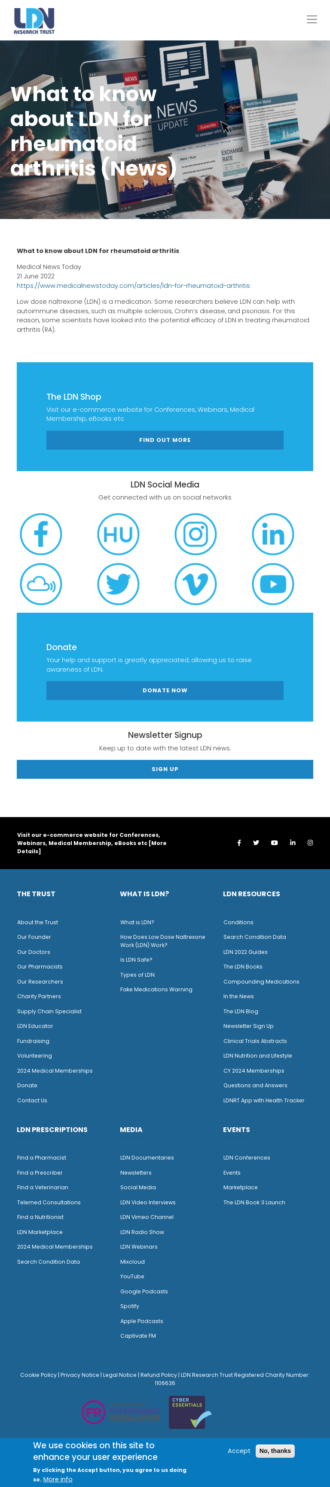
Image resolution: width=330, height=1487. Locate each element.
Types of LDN (137, 974)
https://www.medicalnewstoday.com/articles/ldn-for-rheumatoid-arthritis (133, 285)
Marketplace (240, 1187)
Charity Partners (39, 996)
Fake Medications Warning (156, 989)
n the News (239, 996)
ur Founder (36, 937)
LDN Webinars (139, 1246)
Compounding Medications (261, 981)
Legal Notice (120, 1375)
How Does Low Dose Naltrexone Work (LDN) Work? (162, 941)
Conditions (238, 922)
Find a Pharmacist (41, 1157)
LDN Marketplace (40, 1232)
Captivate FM (138, 1335)
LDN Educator (35, 1026)
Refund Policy (159, 1375)
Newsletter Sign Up (248, 1026)
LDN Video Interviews (148, 1202)
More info (58, 1479)
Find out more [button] (165, 440)
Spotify (129, 1306)
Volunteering (34, 1055)
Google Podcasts (144, 1291)
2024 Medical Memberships (55, 1070)
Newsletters (136, 1172)
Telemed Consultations (49, 1202)
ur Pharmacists (42, 966)
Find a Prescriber (40, 1172)
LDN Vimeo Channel (147, 1217)
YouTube (132, 1276)
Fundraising (33, 1041)
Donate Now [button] (165, 690)
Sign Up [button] (165, 769)
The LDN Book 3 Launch (254, 1202)
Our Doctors (33, 952)
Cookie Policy (38, 1375)
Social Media (138, 1187)
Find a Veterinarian (42, 1187)
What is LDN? (137, 922)
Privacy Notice (80, 1375)
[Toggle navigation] (312, 19)
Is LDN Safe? (136, 959)
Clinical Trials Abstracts (255, 1041)
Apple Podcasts (141, 1321)
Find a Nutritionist (40, 1217)
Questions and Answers (255, 1085)
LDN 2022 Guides (245, 952)
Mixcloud (132, 1261)
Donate (27, 1085)
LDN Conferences (246, 1157)
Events (232, 1172)
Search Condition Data (254, 937)
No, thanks (275, 1450)
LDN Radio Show (142, 1232)
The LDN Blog (240, 1011)
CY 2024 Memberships (253, 1070)
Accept (239, 1451)
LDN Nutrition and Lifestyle (257, 1055)
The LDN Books (243, 966)
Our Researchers (40, 981)
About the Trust (37, 922)
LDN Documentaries (147, 1157)
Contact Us (32, 1100)
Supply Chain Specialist (49, 1011)
